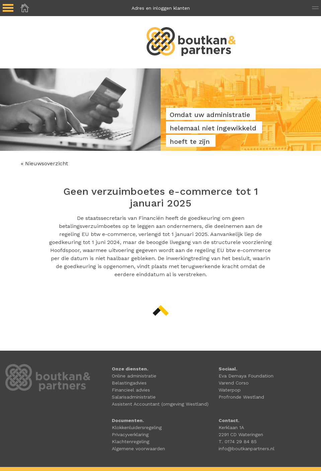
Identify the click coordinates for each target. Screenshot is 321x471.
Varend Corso (234, 383)
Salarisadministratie (134, 397)
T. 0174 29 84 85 (238, 441)
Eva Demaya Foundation (246, 375)
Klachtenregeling (130, 441)
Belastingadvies (129, 383)
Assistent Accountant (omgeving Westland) (160, 404)
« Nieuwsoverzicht (44, 163)
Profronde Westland (241, 397)
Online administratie (134, 375)
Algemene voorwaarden (138, 448)
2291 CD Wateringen (241, 434)
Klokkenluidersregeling (137, 427)
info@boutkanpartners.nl (246, 448)
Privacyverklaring (130, 434)
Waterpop (230, 390)
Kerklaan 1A (231, 427)
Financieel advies (131, 390)
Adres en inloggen (161, 8)
